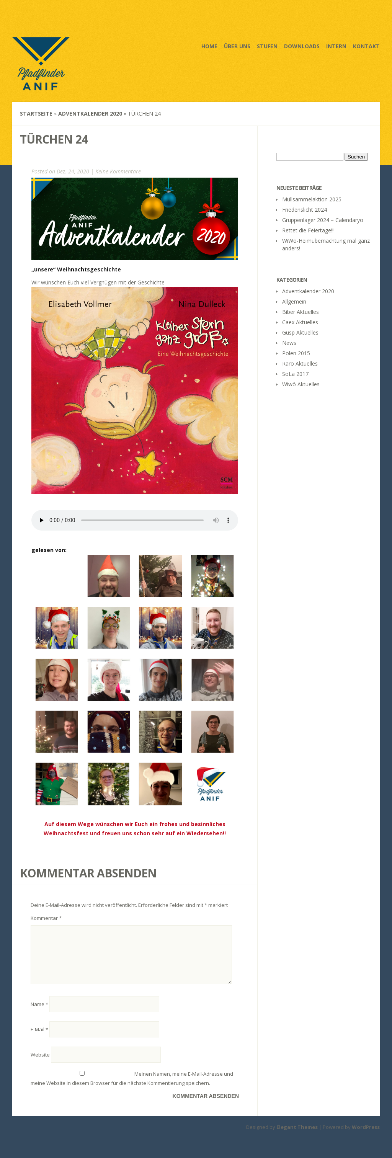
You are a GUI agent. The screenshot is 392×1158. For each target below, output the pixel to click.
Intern (336, 46)
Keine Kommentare (118, 171)
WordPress (366, 1136)
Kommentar (46, 918)
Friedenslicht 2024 (304, 209)
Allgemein (294, 301)
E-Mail (39, 1038)
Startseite (36, 113)
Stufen (267, 46)
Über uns (237, 46)
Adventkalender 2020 (90, 113)
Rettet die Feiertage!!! (308, 230)
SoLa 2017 (295, 373)
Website (40, 1063)
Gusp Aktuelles (300, 332)
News (289, 342)
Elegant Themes (297, 1136)
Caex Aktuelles (300, 322)
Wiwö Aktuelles (301, 384)
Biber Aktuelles (300, 311)
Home (209, 46)
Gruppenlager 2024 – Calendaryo (322, 220)
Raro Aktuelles (300, 363)
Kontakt (366, 46)
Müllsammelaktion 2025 (311, 199)
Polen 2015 (296, 353)
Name (39, 1013)
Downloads (302, 46)
